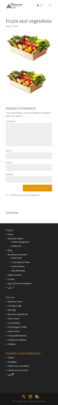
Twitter (11, 357)
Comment (11, 121)
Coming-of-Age (15, 305)
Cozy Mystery (14, 323)
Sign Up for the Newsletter (20, 283)
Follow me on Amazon (18, 370)
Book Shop (17, 258)
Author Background (20, 242)
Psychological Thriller (17, 327)
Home (10, 234)
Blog (10, 250)
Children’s (12, 344)
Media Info (17, 246)
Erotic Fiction (13, 318)
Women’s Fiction (15, 301)
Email (9, 162)
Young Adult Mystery (17, 335)
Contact (11, 279)
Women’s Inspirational (18, 314)
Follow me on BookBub (18, 366)
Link (11, 288)
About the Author (15, 238)
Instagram (12, 362)
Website (9, 174)
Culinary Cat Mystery (17, 340)
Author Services (15, 275)
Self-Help (12, 310)
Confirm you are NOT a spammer (22, 195)
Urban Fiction (14, 331)
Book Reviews (18, 266)
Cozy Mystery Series (21, 262)
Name (9, 150)
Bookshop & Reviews (17, 254)
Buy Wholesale (18, 270)
